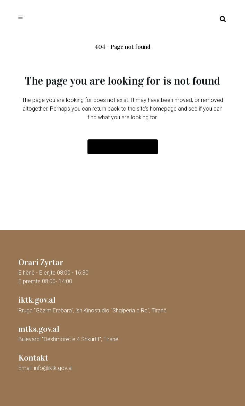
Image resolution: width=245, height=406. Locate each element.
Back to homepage (122, 146)
